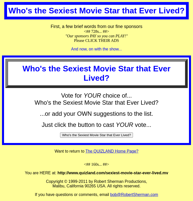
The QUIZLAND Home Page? (111, 151)
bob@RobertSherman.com (134, 194)
